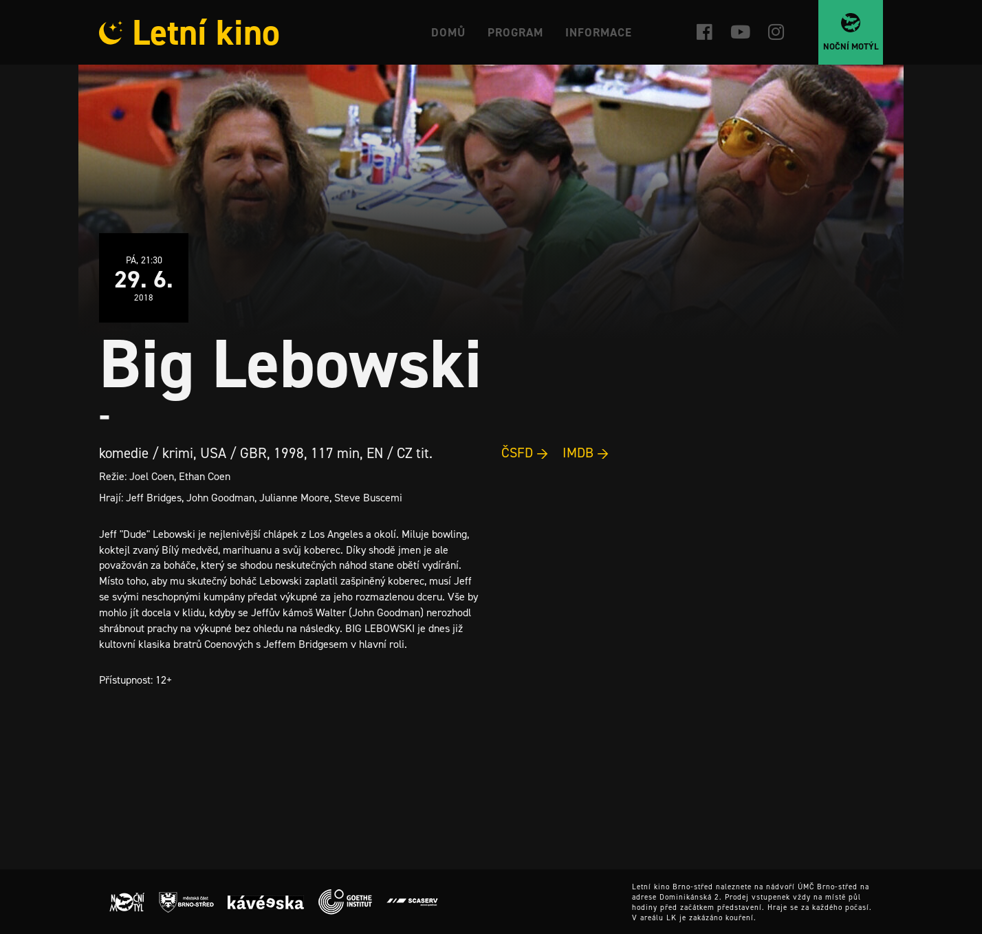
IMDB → (586, 452)
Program (515, 32)
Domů (448, 32)
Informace (598, 32)
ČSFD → (525, 452)
